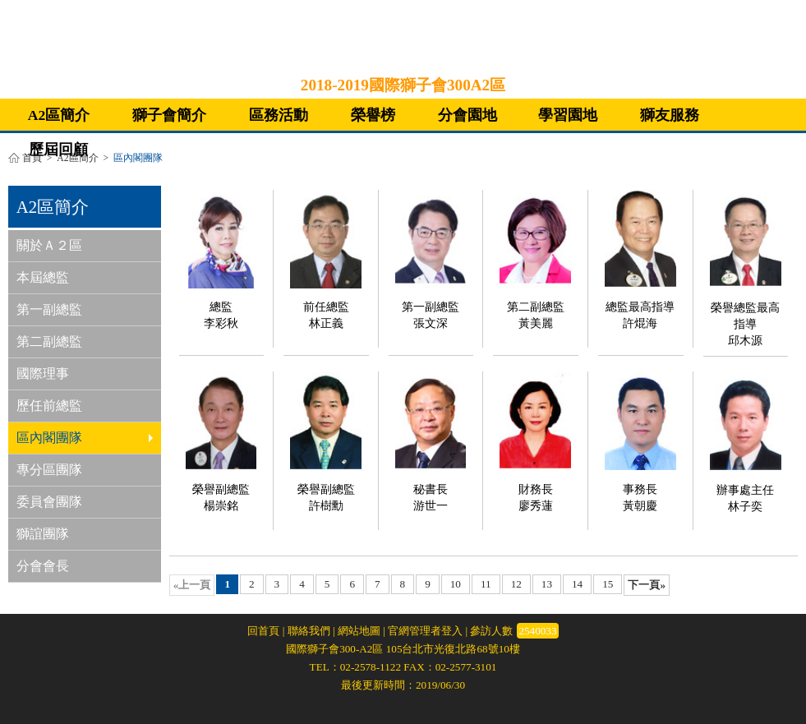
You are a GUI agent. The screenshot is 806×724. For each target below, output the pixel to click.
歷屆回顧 (58, 149)
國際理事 (42, 373)
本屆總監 (42, 277)
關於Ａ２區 (49, 245)
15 (607, 584)
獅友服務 (669, 115)
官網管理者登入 (425, 631)
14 (577, 584)
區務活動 (278, 115)
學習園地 (567, 115)
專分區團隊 (49, 470)
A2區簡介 (59, 115)
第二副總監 (49, 341)
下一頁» (647, 585)
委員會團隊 (49, 502)
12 (516, 584)
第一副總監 (49, 309)
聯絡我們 (309, 631)
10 (455, 584)
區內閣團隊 (84, 438)
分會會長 (42, 566)
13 (546, 584)
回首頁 (263, 631)
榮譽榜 (373, 115)
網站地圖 (359, 631)
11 (486, 584)
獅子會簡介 (169, 115)
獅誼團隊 (42, 534)
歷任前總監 (49, 406)
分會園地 (467, 115)
